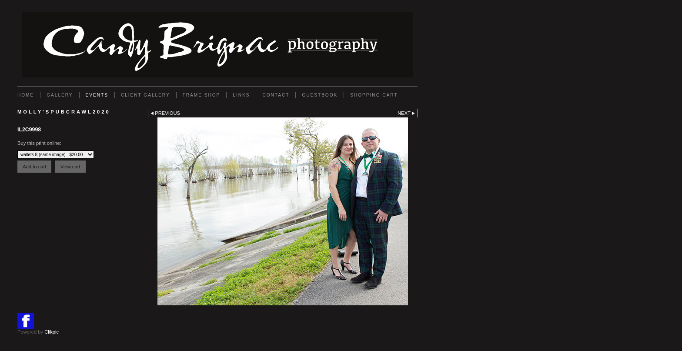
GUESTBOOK (320, 95)
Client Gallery (145, 95)
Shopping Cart (374, 95)
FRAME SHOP (202, 95)
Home (25, 95)
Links (241, 95)
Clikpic (51, 331)
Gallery (60, 95)
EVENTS (97, 95)
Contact (275, 95)
